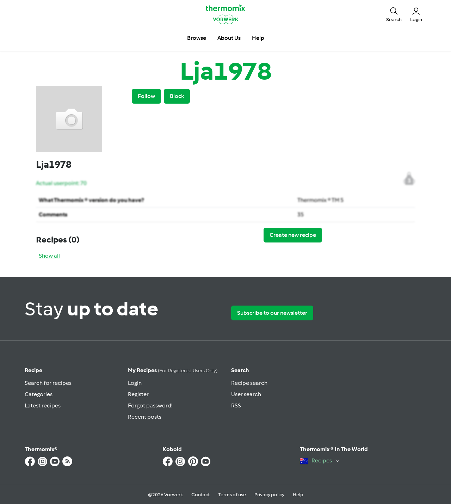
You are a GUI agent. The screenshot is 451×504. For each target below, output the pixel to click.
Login (135, 383)
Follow (146, 96)
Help (298, 495)
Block (177, 96)
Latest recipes (43, 405)
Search (240, 370)
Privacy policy (269, 495)
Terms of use (232, 495)
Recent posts (144, 416)
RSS (236, 405)
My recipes (172, 370)
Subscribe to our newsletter (272, 312)
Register (138, 394)
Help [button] (258, 38)
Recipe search (249, 383)
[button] (394, 14)
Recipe (33, 370)
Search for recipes (48, 383)
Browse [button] (196, 38)
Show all (49, 255)
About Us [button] (229, 38)
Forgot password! (150, 405)
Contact (200, 495)
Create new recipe (293, 235)
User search (246, 394)
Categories (38, 394)
